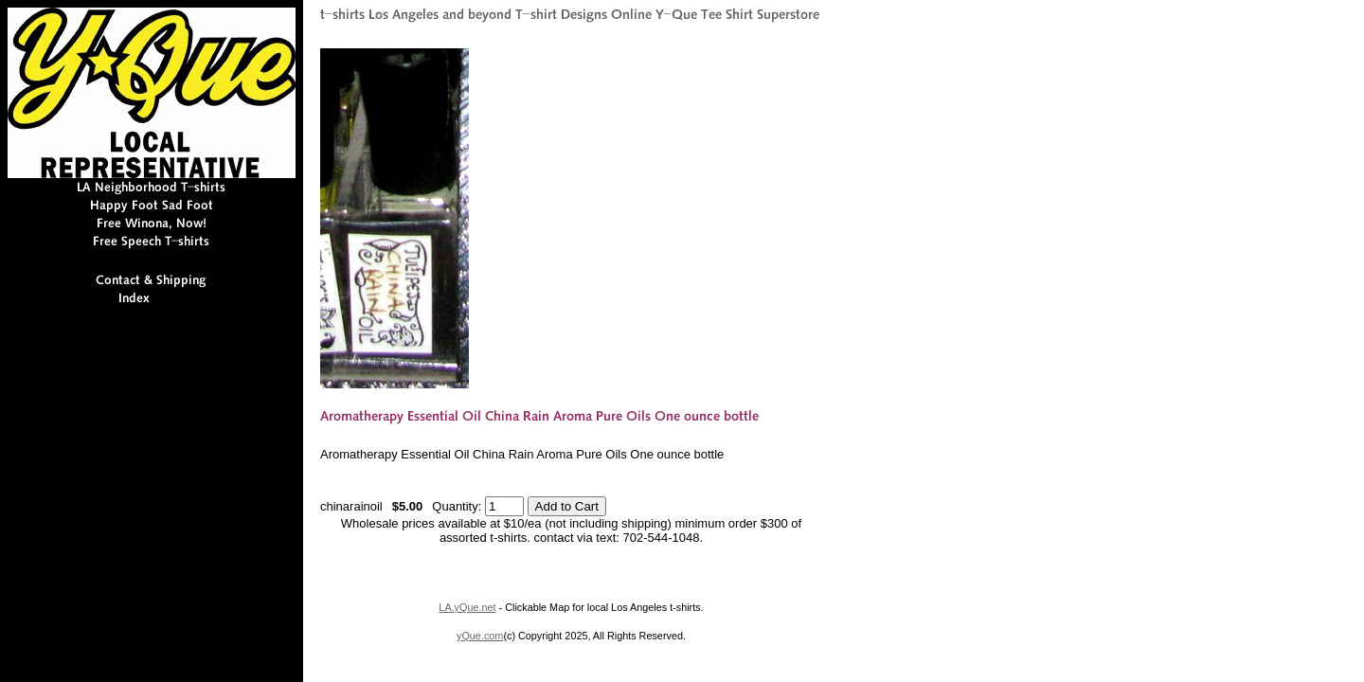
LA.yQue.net (467, 607)
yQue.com (480, 635)
